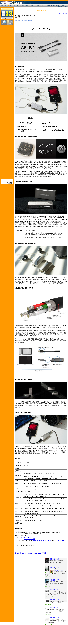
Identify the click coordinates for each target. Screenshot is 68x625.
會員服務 (58, 5)
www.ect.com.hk (29, 539)
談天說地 (27, 5)
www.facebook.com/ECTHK (42, 540)
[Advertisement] (30, 570)
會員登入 (60, 6)
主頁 (2, 5)
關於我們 (64, 5)
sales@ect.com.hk (25, 537)
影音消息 (6, 5)
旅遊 (32, 5)
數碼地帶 (22, 5)
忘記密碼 (65, 6)
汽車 (35, 5)
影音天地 (11, 5)
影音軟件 (16, 5)
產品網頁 (53, 5)
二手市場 (42, 5)
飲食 (38, 5)
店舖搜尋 (48, 5)
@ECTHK (61, 540)
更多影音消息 (63, 13)
